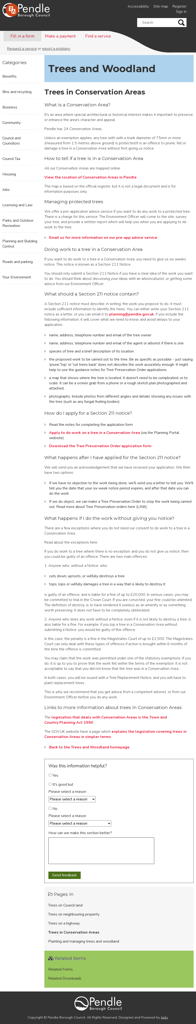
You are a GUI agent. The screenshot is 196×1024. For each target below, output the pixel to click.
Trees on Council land (65, 905)
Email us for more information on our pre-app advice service (103, 237)
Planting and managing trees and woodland (83, 941)
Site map (160, 6)
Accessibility (138, 6)
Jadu (164, 1017)
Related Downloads (64, 978)
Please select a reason (67, 791)
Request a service (22, 48)
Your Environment (16, 277)
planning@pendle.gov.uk (131, 314)
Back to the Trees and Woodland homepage (89, 747)
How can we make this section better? (80, 833)
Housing (9, 174)
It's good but (60, 784)
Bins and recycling (17, 91)
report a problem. (56, 48)
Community (11, 122)
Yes (53, 775)
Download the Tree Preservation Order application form (100, 446)
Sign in (181, 11)
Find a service (98, 36)
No (52, 808)
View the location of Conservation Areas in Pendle (90, 177)
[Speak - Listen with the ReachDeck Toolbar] (12, 10)
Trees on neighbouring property (73, 914)
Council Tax (11, 158)
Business (9, 107)
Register (180, 6)
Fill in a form (22, 36)
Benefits (9, 76)
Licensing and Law (17, 205)
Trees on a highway (64, 923)
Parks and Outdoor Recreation (17, 223)
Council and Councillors (11, 141)
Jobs (6, 189)
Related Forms (60, 969)
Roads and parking (17, 261)
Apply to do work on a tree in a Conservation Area (94, 432)
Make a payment (60, 36)
